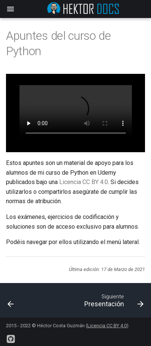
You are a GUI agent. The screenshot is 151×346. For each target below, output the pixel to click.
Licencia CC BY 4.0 (83, 182)
